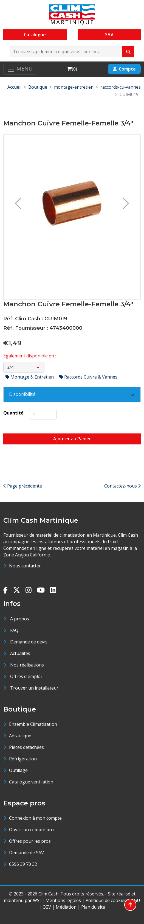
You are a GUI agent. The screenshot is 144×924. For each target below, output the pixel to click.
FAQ (14, 630)
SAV (109, 35)
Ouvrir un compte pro (31, 830)
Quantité (13, 413)
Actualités (20, 653)
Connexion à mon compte (35, 818)
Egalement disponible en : (29, 356)
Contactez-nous (122, 486)
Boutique (37, 87)
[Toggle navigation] (19, 69)
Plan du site (93, 907)
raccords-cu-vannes (120, 87)
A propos (19, 619)
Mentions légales (63, 900)
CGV (47, 907)
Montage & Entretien (30, 377)
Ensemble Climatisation (33, 724)
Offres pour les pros (30, 841)
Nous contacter (25, 566)
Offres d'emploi (26, 676)
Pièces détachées (26, 747)
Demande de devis (28, 642)
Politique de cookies (106, 900)
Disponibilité (22, 394)
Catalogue (35, 35)
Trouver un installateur (34, 688)
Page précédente (22, 486)
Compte (124, 69)
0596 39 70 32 (23, 864)
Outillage (18, 770)
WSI (37, 900)
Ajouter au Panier (72, 439)
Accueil (14, 87)
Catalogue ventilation (31, 782)
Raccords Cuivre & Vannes (88, 377)
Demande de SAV (26, 853)
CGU (135, 900)
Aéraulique (20, 736)
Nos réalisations (27, 665)
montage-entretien (74, 87)
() (72, 69)
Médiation (66, 907)
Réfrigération (23, 759)
